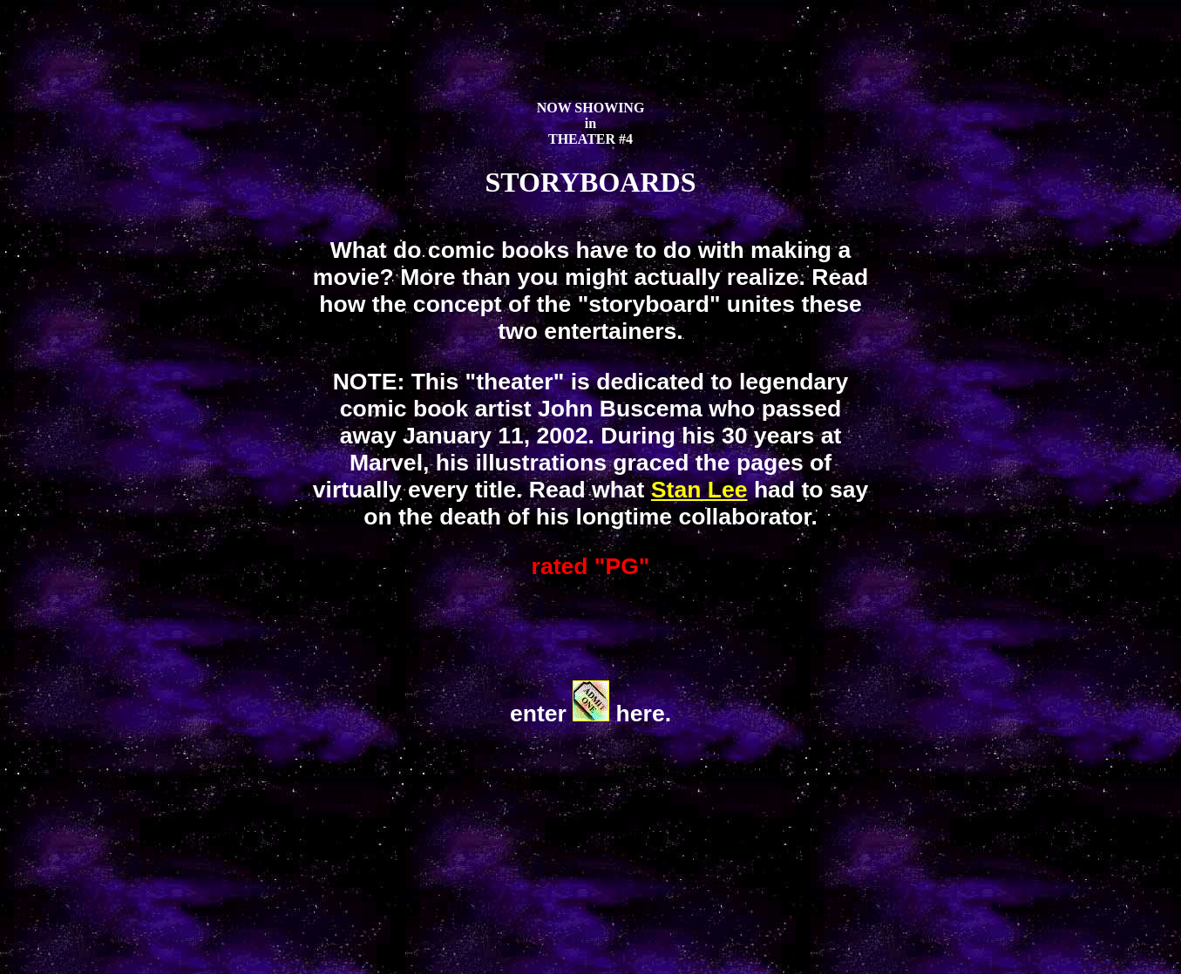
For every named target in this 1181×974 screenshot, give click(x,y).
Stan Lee (699, 490)
